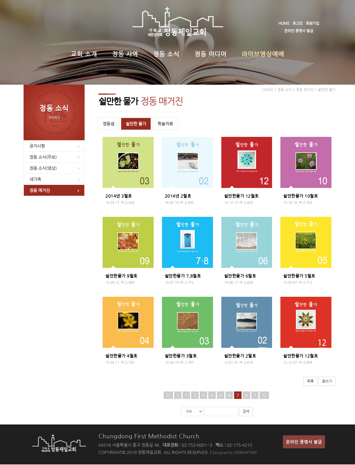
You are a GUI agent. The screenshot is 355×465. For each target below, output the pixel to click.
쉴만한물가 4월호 (121, 356)
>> (264, 395)
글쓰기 (327, 382)
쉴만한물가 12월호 (241, 196)
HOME (283, 23)
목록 (310, 382)
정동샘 (108, 124)
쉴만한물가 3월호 (181, 356)
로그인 (298, 23)
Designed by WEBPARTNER (234, 453)
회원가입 (312, 23)
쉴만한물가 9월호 (121, 276)
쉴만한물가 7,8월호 (183, 276)
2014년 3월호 (118, 196)
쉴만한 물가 (136, 124)
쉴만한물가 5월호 (299, 276)
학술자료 (165, 124)
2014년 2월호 (178, 196)
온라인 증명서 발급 (298, 31)
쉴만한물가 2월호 (240, 356)
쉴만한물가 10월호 (300, 196)
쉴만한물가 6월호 (240, 276)
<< (168, 395)
